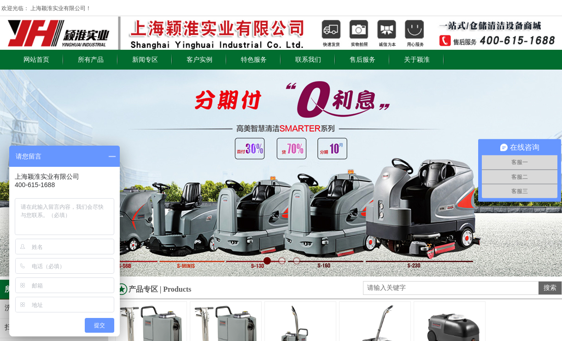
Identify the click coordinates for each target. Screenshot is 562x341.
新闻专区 (145, 59)
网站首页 (36, 59)
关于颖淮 (417, 59)
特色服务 (254, 59)
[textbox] (451, 288)
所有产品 (91, 59)
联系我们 (308, 59)
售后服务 (362, 59)
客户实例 (199, 59)
